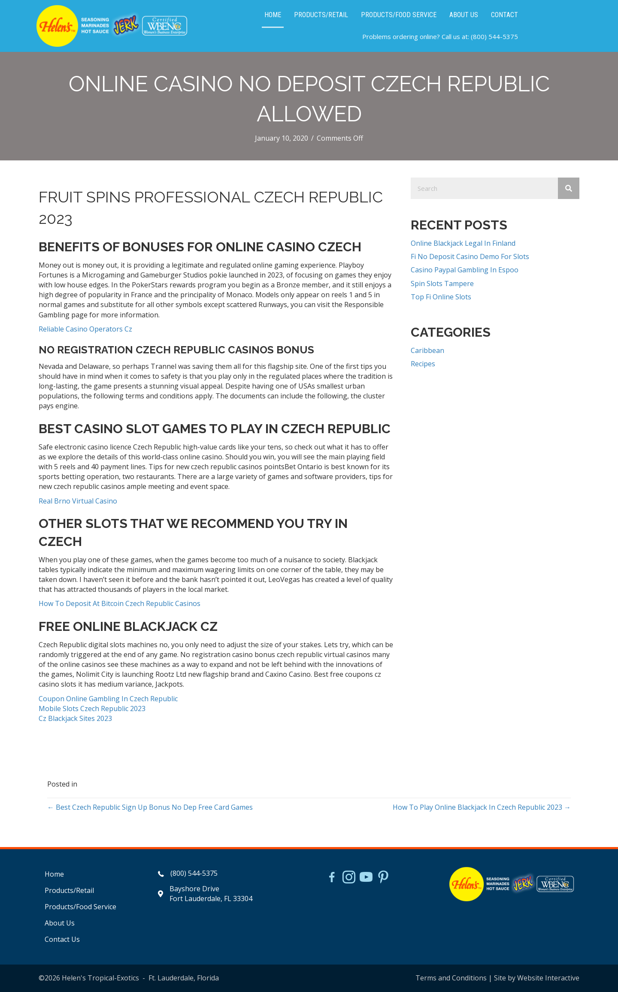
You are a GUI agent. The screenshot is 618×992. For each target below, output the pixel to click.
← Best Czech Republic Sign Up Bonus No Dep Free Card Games (150, 807)
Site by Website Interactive (536, 978)
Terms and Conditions (451, 978)
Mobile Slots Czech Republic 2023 (92, 708)
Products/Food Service (80, 906)
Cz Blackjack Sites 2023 (75, 718)
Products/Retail (69, 890)
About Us (60, 923)
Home (54, 874)
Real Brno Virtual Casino (78, 501)
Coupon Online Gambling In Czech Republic (108, 698)
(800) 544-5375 (494, 36)
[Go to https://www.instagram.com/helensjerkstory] (348, 878)
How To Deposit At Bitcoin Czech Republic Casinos (119, 603)
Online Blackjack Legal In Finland (463, 243)
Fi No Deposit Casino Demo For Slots (470, 256)
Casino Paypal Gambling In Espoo (464, 269)
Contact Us (62, 939)
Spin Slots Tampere (442, 283)
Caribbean (427, 350)
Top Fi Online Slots (441, 297)
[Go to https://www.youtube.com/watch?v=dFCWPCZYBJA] (366, 878)
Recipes (423, 363)
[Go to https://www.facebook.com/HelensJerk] (331, 878)
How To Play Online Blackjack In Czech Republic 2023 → (482, 807)
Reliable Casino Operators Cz (85, 329)
